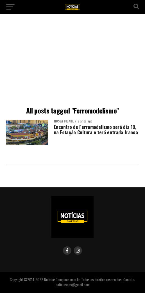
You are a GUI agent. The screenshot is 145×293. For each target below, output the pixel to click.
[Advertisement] (72, 61)
